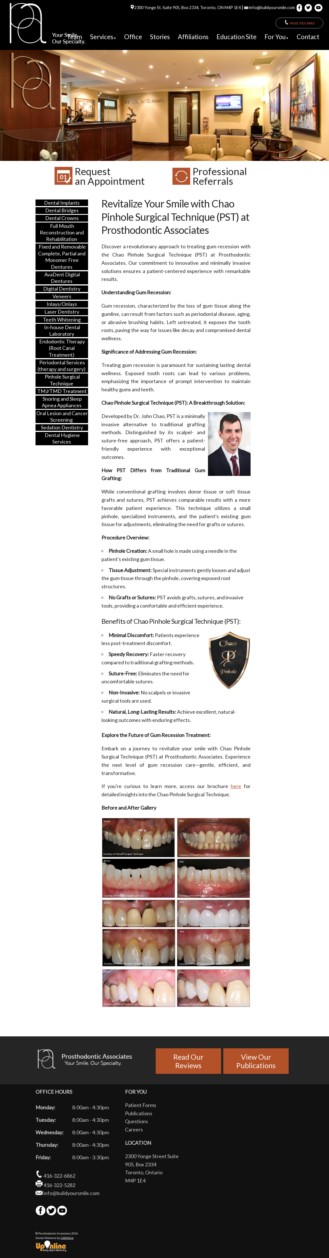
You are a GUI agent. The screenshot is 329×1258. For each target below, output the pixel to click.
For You (277, 37)
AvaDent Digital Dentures (62, 277)
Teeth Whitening (62, 319)
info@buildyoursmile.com (269, 7)
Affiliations (193, 37)
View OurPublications (256, 1061)
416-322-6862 (55, 1176)
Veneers (62, 296)
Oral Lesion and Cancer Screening (62, 416)
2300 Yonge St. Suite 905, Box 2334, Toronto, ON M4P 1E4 (185, 7)
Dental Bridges (62, 210)
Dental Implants (62, 202)
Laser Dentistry (61, 311)
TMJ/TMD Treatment (62, 391)
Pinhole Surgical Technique (62, 379)
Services (103, 37)
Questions (136, 1121)
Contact (308, 37)
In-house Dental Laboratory (62, 330)
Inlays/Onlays (62, 304)
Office (133, 37)
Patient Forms (140, 1105)
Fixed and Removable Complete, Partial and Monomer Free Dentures (62, 256)
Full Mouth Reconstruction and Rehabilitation (62, 232)
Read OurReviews (188, 1061)
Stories (160, 37)
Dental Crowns (62, 218)
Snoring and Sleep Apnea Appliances (62, 402)
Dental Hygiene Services (62, 438)
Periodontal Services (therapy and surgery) (62, 365)
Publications (138, 1113)
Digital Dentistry (61, 288)
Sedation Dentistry (62, 427)
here (236, 786)
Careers (134, 1129)
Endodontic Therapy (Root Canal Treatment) (62, 348)
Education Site (236, 37)
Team (74, 37)
